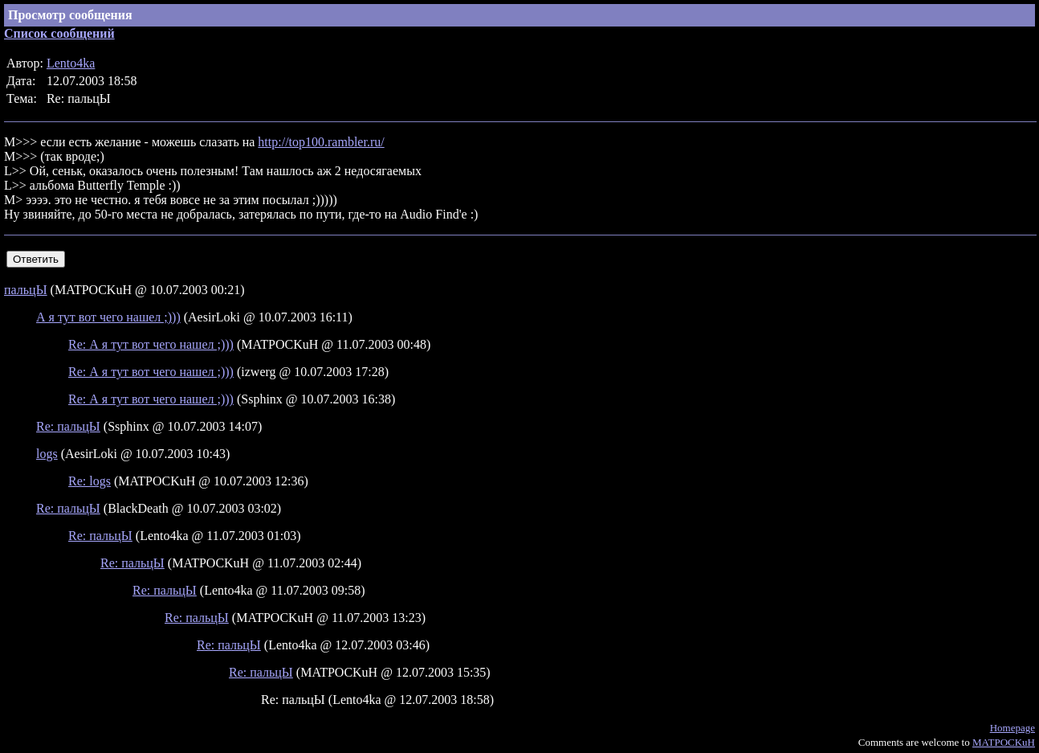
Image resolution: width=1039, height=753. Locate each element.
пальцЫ (25, 290)
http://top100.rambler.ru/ (321, 142)
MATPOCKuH (1003, 742)
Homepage (1012, 728)
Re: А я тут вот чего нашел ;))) (151, 344)
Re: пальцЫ (68, 426)
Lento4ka (71, 63)
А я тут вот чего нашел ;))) (108, 317)
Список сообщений (59, 33)
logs (47, 453)
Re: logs (89, 481)
